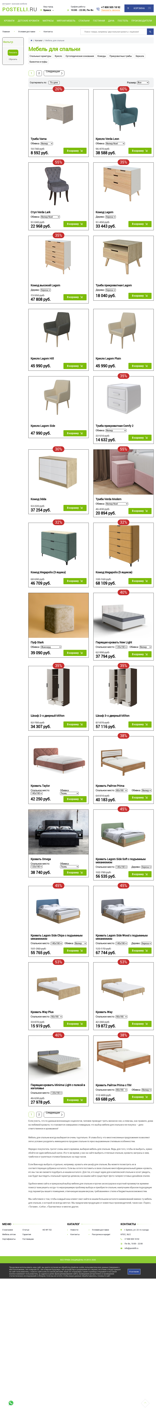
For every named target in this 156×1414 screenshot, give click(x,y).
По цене (54, 82)
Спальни (84, 20)
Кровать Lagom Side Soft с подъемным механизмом (121, 860)
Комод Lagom (104, 212)
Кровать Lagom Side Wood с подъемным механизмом (122, 937)
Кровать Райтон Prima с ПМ (113, 1085)
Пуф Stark (37, 642)
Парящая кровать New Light (114, 642)
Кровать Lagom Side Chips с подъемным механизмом (56, 937)
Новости (74, 1230)
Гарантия (26, 1234)
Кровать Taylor (40, 785)
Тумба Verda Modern (108, 499)
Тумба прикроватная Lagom (114, 285)
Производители (141, 20)
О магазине (7, 1230)
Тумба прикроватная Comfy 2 (114, 425)
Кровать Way (104, 1012)
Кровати (9, 20)
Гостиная (99, 20)
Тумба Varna (39, 138)
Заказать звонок (110, 10)
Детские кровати (28, 20)
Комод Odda (38, 499)
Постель (123, 20)
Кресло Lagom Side (43, 425)
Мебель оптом (9, 1234)
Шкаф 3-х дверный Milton (112, 715)
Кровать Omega (41, 859)
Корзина (139, 8)
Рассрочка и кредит (101, 1234)
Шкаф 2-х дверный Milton (47, 715)
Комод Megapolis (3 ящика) (48, 572)
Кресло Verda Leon (107, 138)
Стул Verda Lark (40, 212)
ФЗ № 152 (47, 1230)
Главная (6, 31)
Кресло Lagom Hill (42, 358)
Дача (111, 20)
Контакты (48, 31)
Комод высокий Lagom (45, 285)
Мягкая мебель (66, 20)
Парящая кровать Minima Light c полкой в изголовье (58, 1086)
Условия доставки (26, 31)
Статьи (25, 1230)
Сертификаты (9, 1239)
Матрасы (48, 20)
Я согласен (134, 1272)
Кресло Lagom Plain (108, 358)
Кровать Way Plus (42, 1012)
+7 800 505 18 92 (110, 7)
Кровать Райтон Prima (110, 785)
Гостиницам (28, 1239)
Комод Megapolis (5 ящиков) (114, 572)
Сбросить (13, 59)
